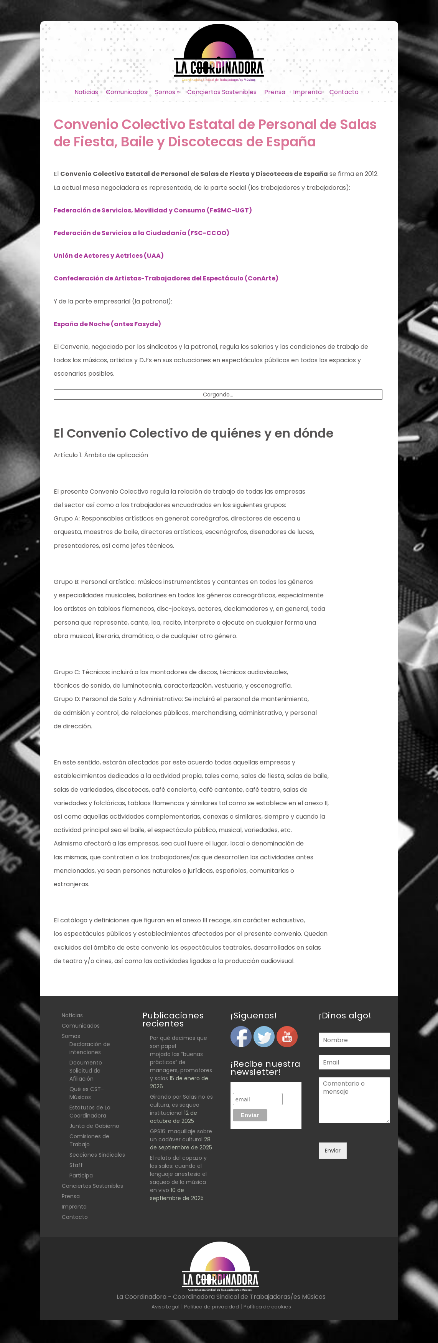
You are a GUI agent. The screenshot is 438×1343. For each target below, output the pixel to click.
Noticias (86, 92)
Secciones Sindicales (97, 1155)
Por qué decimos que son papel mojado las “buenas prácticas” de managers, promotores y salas (181, 1058)
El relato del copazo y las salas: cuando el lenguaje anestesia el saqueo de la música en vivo (178, 1174)
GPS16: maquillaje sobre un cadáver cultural (181, 1135)
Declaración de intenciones (89, 1048)
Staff (76, 1165)
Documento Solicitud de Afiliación (85, 1071)
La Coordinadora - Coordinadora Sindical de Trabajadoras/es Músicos (221, 1296)
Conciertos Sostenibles (222, 92)
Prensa (274, 92)
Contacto (344, 92)
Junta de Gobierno (94, 1126)
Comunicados (126, 92)
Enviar (333, 1150)
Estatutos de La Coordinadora (89, 1111)
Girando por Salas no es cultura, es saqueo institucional (181, 1105)
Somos (167, 92)
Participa (81, 1175)
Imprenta (307, 92)
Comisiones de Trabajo (89, 1140)
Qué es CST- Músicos (86, 1093)
